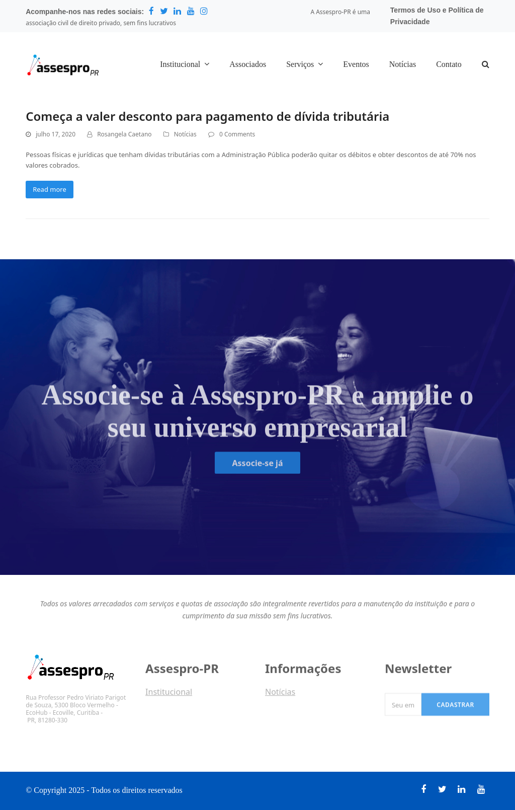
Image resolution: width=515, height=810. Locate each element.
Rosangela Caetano (124, 134)
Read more (49, 189)
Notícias (185, 134)
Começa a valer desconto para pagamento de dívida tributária (207, 116)
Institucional (168, 695)
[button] (485, 65)
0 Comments (237, 134)
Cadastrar (455, 710)
